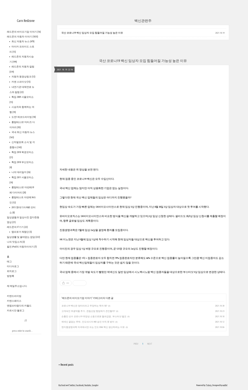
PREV (136, 343)
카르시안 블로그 (15, 310)
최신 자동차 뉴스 (22, 41)
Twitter (72, 385)
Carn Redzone (26, 21)
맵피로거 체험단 (21, 231)
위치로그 (12, 271)
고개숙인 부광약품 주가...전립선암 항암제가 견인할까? (88, 311)
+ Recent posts (66, 364)
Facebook (80, 385)
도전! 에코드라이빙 (23, 117)
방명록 (10, 276)
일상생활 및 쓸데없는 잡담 (23, 237)
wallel (225, 385)
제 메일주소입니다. (17, 286)
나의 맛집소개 (16, 241)
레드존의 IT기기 (17, 227)
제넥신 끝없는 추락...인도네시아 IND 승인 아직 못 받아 (87, 321)
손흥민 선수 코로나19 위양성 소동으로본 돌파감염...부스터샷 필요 (93, 316)
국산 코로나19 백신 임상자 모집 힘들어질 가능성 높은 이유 (92, 32)
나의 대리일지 (20, 172)
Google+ (95, 385)
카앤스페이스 (14, 300)
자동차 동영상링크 (23, 76)
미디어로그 (13, 266)
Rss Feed (62, 385)
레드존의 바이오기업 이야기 (24, 31)
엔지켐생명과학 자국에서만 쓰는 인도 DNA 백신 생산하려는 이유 (93, 327)
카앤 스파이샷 (20, 81)
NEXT (149, 343)
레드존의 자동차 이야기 (22, 36)
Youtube (87, 385)
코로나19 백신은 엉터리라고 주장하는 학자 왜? (84, 305)
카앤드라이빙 (14, 296)
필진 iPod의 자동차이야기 (22, 246)
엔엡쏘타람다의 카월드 (19, 305)
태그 (9, 261)
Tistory (208, 385)
